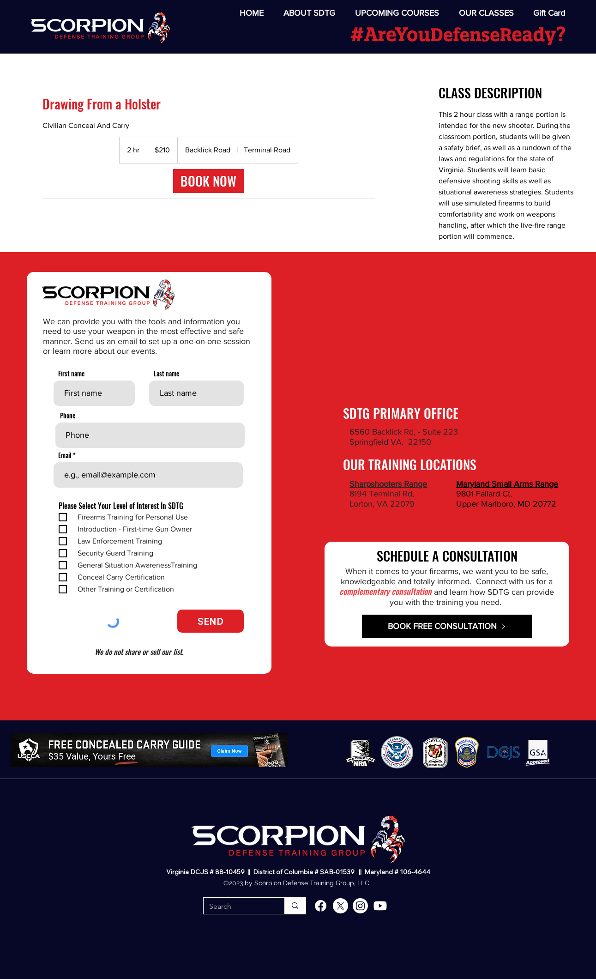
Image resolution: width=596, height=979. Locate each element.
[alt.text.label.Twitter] (340, 905)
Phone (67, 415)
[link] (208, 181)
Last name (166, 373)
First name (71, 373)
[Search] (237, 906)
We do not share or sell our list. (139, 651)
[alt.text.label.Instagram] (360, 905)
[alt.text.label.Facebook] (320, 905)
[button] (481, 13)
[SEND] (210, 621)
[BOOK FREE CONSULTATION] (447, 626)
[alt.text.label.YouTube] (380, 905)
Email (65, 455)
